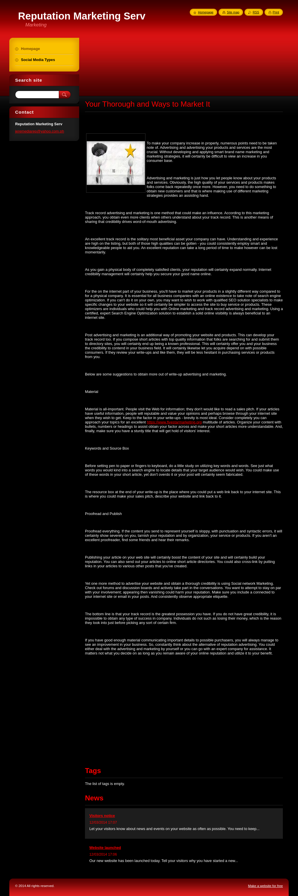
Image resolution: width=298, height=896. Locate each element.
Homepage (205, 12)
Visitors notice (102, 815)
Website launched (105, 847)
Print (276, 12)
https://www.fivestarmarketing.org (174, 422)
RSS (256, 12)
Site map (233, 12)
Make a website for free (265, 886)
